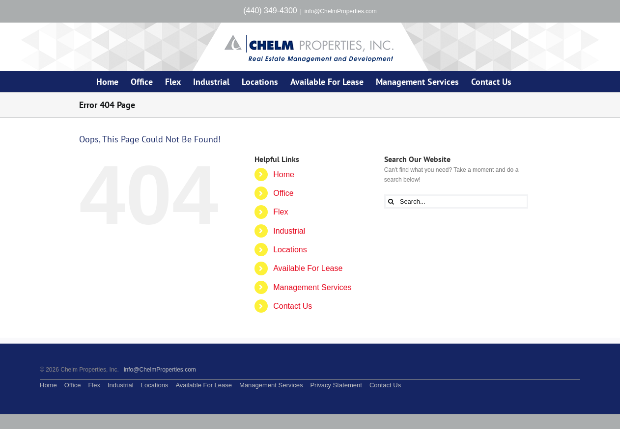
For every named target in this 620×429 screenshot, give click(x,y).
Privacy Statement (336, 385)
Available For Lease (307, 268)
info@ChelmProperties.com (341, 11)
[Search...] (456, 201)
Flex (280, 212)
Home (283, 174)
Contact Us (292, 306)
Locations (290, 249)
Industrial (289, 231)
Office (283, 193)
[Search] (391, 201)
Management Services (312, 287)
